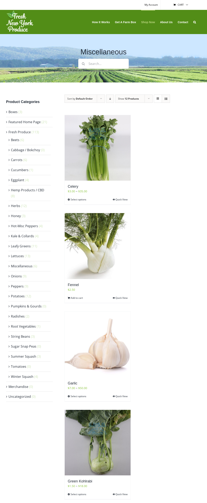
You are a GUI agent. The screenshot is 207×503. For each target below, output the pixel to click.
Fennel (73, 285)
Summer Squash (23, 356)
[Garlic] (97, 344)
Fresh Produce (19, 132)
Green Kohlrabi (80, 481)
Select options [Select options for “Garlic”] (78, 396)
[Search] (83, 64)
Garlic (72, 383)
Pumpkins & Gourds (26, 306)
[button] (194, 22)
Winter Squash (22, 376)
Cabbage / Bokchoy (25, 150)
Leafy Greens (21, 246)
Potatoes (18, 296)
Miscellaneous (22, 266)
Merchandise (18, 386)
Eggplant (17, 180)
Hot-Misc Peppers (24, 226)
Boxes (13, 112)
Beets (15, 140)
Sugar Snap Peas (23, 346)
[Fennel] (97, 246)
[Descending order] (110, 99)
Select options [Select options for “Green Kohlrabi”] (78, 494)
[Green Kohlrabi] (97, 442)
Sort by (80, 98)
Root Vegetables (23, 326)
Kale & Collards (22, 236)
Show (128, 98)
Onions (16, 276)
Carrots (16, 160)
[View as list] (166, 99)
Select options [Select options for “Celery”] (78, 199)
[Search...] (103, 64)
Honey (16, 216)
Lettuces (17, 256)
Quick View (121, 199)
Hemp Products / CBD (27, 190)
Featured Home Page (24, 122)
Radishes (18, 316)
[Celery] (97, 148)
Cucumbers (20, 170)
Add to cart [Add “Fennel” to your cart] (77, 298)
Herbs (15, 206)
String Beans (20, 336)
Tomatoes (18, 366)
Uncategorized (19, 396)
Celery (73, 186)
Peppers (17, 286)
